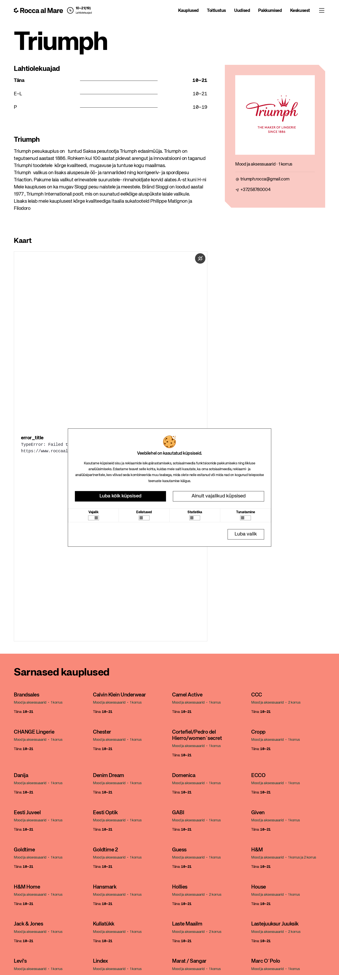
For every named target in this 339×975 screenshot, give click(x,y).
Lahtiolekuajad (84, 13)
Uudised (242, 10)
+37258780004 (255, 190)
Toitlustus (216, 10)
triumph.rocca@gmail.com (264, 179)
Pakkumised (270, 10)
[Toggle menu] (321, 10)
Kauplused (188, 10)
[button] (78, 10)
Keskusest (300, 10)
